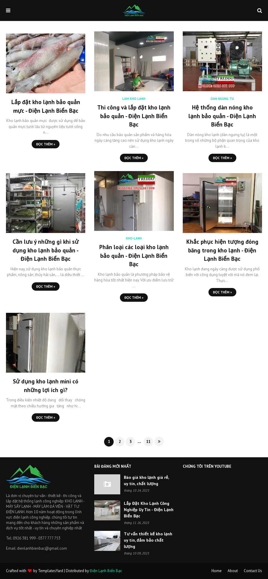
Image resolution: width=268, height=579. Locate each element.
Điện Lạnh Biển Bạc (106, 570)
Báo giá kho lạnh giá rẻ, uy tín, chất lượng (146, 480)
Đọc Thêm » (45, 144)
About (233, 570)
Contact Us (253, 570)
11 (148, 441)
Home (216, 570)
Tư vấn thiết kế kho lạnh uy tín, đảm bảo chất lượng (148, 540)
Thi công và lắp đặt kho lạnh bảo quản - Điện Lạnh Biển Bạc (133, 116)
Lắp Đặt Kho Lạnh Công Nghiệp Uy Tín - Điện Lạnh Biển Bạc (148, 510)
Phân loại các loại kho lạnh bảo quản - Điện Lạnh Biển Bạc (134, 255)
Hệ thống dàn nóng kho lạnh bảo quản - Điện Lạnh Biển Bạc (222, 116)
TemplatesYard (50, 570)
